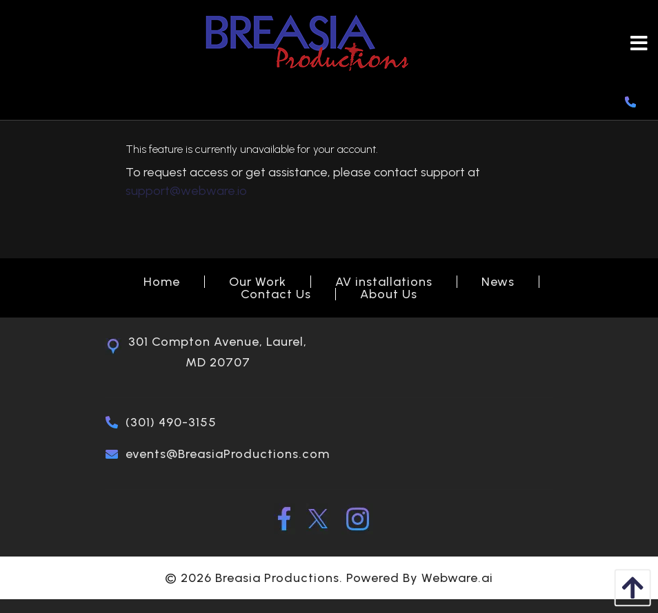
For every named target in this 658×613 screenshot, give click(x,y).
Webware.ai (457, 577)
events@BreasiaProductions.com (228, 453)
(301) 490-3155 (171, 422)
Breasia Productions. (279, 577)
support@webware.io (186, 190)
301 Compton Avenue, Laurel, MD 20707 (217, 352)
